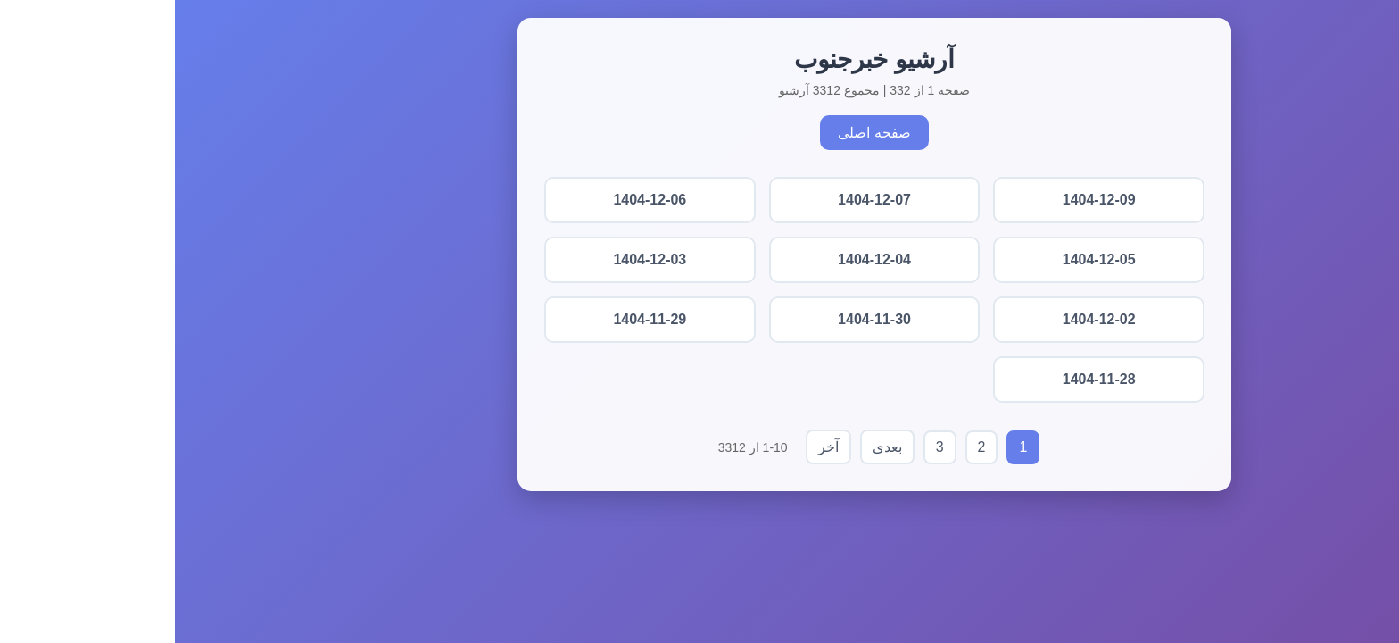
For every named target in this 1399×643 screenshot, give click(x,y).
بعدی (712, 447)
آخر (653, 447)
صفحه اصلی (699, 132)
